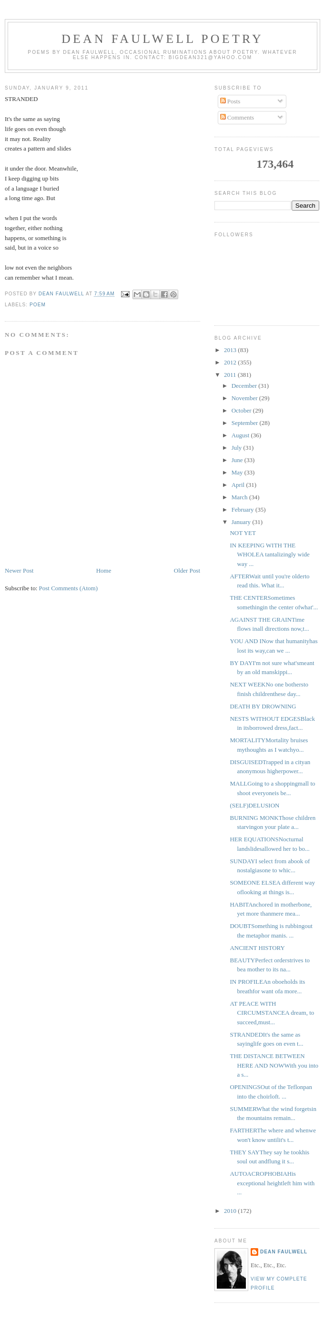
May (238, 472)
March (240, 497)
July (237, 447)
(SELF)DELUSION (254, 805)
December (245, 385)
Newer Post (19, 570)
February (243, 509)
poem (38, 304)
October (242, 410)
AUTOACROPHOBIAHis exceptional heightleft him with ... (272, 1183)
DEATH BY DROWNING (263, 706)
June (238, 460)
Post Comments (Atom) (68, 588)
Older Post (187, 570)
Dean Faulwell (283, 1251)
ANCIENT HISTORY (257, 947)
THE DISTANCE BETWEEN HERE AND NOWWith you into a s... (274, 1065)
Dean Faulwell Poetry (162, 39)
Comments (237, 117)
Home (103, 570)
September (246, 422)
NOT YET (243, 532)
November (245, 398)
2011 (231, 374)
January (242, 521)
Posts (230, 101)
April (239, 484)
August (241, 435)
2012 (231, 362)
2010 (231, 1210)
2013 (231, 349)
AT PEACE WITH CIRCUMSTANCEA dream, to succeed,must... (272, 1013)
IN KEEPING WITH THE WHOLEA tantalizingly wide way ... (269, 554)
